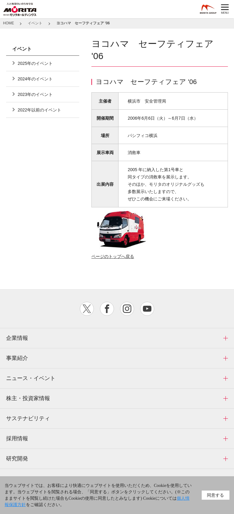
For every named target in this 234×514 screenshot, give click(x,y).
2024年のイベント (35, 78)
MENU (224, 9)
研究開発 (17, 459)
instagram (127, 309)
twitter (87, 309)
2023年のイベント (35, 94)
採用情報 (17, 438)
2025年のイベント (35, 63)
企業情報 (17, 338)
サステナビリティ (28, 418)
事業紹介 (17, 358)
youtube (147, 309)
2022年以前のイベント (39, 109)
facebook (107, 309)
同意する (215, 495)
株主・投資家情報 (28, 398)
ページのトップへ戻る (112, 256)
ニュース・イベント (30, 378)
